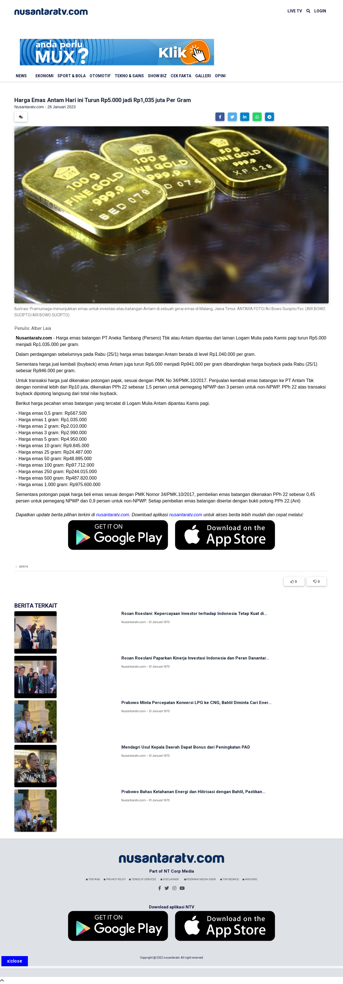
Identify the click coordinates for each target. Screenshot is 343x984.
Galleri (203, 76)
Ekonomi (44, 76)
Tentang (93, 879)
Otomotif (100, 76)
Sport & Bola (71, 76)
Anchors (249, 879)
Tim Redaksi (229, 879)
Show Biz (157, 76)
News (21, 76)
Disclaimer (170, 879)
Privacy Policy (115, 879)
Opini (220, 76)
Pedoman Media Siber (200, 879)
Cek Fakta (181, 76)
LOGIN (320, 11)
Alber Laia (41, 328)
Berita (23, 566)
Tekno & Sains (129, 76)
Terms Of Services (142, 879)
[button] (219, 116)
